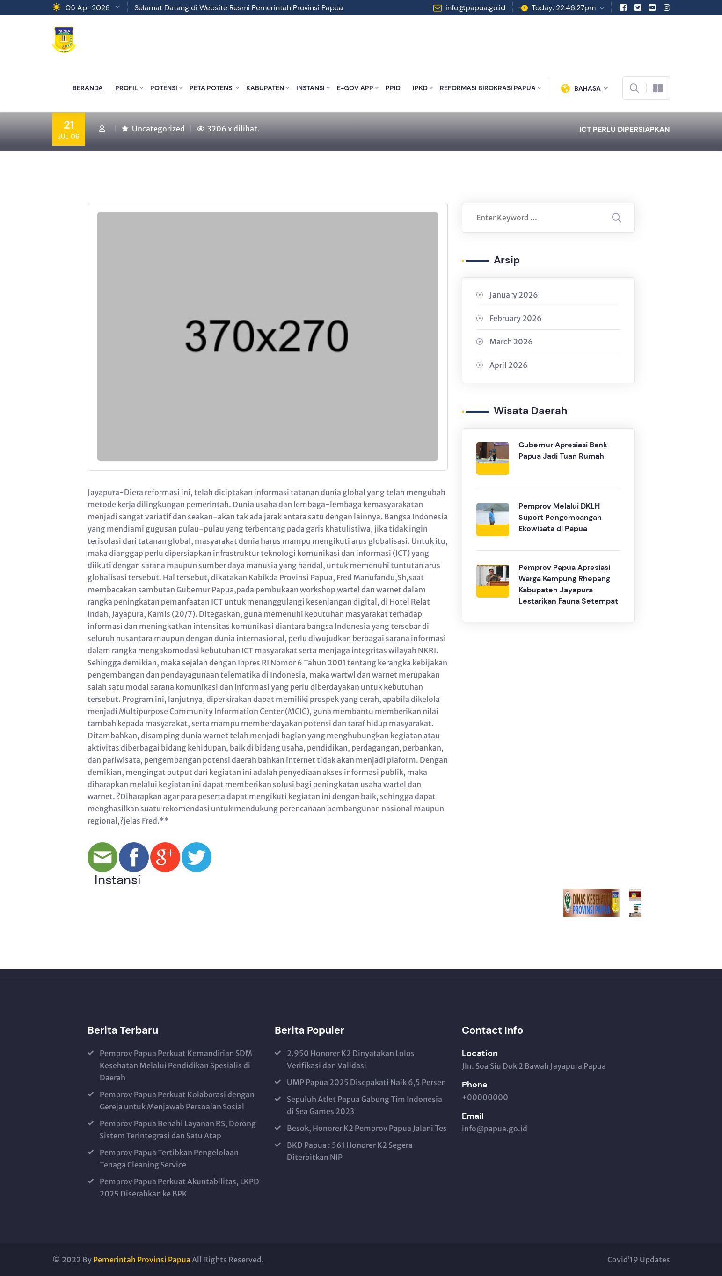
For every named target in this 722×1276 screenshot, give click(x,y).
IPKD (420, 88)
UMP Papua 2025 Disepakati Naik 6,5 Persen (366, 1082)
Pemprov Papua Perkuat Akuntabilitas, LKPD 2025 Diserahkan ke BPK (179, 1187)
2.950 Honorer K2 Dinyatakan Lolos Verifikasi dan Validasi (351, 1059)
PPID (393, 88)
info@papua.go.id (475, 8)
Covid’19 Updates (638, 1259)
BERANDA (88, 88)
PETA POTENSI (212, 88)
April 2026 (508, 365)
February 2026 (515, 318)
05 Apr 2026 (88, 8)
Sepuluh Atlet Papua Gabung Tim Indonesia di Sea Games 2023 (364, 1105)
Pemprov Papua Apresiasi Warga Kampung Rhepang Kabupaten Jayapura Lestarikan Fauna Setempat (568, 584)
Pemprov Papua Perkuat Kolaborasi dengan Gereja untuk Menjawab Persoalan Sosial (177, 1100)
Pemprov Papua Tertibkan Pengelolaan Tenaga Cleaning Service (169, 1158)
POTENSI (163, 88)
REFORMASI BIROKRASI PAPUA (488, 88)
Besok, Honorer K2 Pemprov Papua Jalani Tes (367, 1128)
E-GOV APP (355, 88)
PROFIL (126, 88)
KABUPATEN (265, 88)
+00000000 (485, 1097)
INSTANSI (310, 88)
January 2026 (513, 294)
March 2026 (511, 341)
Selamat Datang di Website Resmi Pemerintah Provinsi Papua (238, 8)
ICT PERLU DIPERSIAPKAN (624, 129)
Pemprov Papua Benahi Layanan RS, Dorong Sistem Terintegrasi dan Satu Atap (178, 1129)
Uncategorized (158, 128)
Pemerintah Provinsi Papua (141, 1259)
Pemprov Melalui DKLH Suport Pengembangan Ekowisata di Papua (560, 517)
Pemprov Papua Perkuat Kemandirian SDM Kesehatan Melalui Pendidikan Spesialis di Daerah (176, 1065)
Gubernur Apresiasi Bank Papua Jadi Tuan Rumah (562, 450)
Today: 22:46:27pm (564, 8)
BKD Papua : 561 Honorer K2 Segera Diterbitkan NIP (350, 1151)
